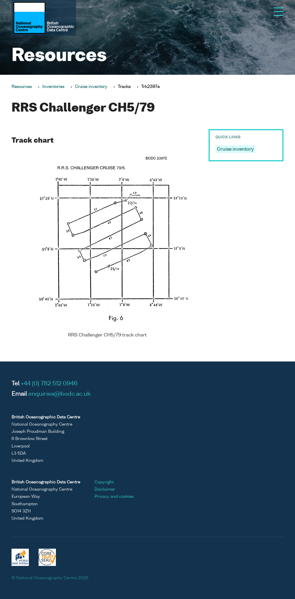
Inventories (53, 87)
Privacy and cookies (114, 497)
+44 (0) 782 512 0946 (49, 384)
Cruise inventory (91, 87)
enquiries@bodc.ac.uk (59, 394)
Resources (22, 87)
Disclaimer (104, 489)
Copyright (104, 482)
